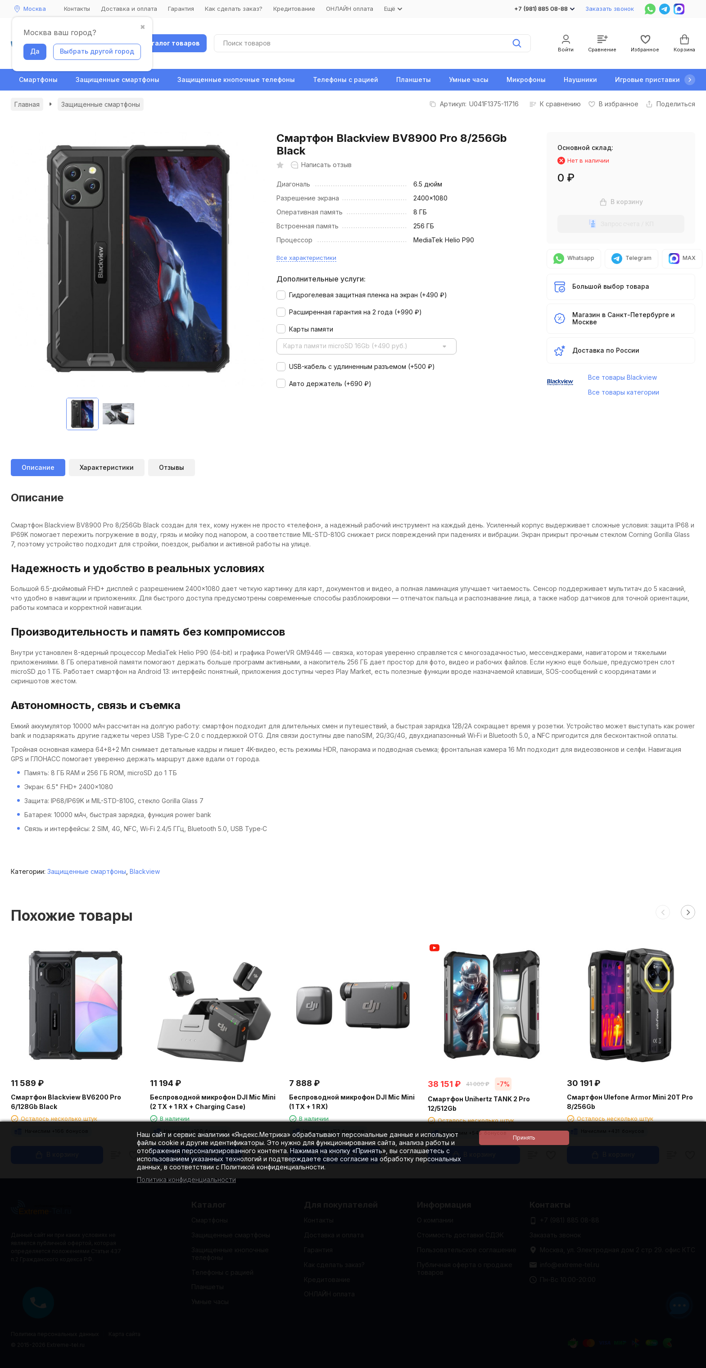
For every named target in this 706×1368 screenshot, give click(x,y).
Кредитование (294, 8)
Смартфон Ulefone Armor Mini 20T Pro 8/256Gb (630, 1101)
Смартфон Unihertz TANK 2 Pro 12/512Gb (479, 1103)
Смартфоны (38, 79)
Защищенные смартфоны (117, 79)
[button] (689, 79)
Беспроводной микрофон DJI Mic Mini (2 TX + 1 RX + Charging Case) (213, 1101)
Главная (27, 104)
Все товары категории (623, 392)
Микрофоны (526, 79)
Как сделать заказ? (233, 8)
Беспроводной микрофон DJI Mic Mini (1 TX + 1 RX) (352, 1101)
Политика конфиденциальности (186, 1179)
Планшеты (413, 79)
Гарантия (181, 8)
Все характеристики (306, 257)
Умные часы (469, 79)
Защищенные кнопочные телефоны (236, 79)
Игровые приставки (647, 79)
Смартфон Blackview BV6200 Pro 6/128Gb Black (66, 1101)
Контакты (77, 8)
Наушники (580, 79)
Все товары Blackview (622, 377)
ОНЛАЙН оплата (349, 8)
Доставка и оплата (129, 8)
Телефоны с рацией (345, 79)
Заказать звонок (609, 8)
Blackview (145, 871)
